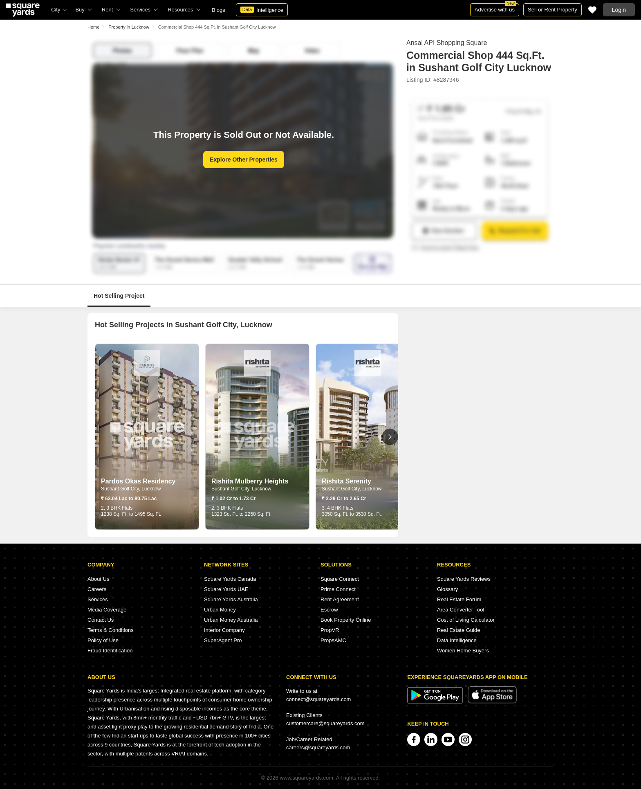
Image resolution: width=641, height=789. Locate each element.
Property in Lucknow (128, 27)
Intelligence (261, 10)
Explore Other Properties (244, 159)
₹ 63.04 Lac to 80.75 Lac (129, 498)
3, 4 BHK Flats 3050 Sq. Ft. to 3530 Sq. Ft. (352, 511)
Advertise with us (495, 8)
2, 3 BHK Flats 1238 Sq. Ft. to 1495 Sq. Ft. (131, 511)
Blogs (218, 10)
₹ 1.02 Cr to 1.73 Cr (233, 498)
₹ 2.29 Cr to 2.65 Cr (344, 498)
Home (93, 27)
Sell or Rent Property (552, 10)
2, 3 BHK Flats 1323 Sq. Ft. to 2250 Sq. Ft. (241, 511)
